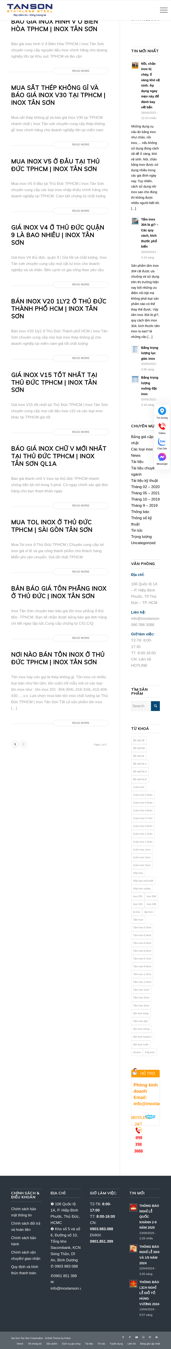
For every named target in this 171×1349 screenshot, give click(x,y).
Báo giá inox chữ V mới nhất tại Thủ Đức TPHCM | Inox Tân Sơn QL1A (58, 456)
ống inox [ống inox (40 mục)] (149, 1052)
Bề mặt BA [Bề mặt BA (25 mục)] (139, 748)
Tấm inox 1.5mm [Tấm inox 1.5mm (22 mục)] (142, 982)
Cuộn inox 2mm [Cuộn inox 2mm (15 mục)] (142, 857)
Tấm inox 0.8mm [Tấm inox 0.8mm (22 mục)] (142, 966)
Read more (81, 71)
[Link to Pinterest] (150, 1337)
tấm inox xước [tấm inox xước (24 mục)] (141, 1044)
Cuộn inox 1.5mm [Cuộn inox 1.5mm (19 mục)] (143, 841)
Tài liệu (137, 462)
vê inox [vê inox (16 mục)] (137, 1052)
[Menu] (161, 10)
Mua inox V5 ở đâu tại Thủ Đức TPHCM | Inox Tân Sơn (55, 165)
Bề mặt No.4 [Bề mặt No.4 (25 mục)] (140, 771)
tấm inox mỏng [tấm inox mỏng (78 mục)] (141, 1029)
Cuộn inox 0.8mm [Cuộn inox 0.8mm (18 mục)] (143, 826)
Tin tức (137, 530)
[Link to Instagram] (143, 1337)
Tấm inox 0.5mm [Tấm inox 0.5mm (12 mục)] (142, 943)
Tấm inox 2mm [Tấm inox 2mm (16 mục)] (141, 997)
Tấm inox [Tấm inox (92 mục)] (138, 919)
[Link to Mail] (156, 1337)
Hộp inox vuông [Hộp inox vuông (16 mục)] (141, 888)
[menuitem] (19, 1344)
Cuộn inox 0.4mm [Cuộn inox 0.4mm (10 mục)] (143, 795)
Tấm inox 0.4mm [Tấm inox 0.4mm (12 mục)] (142, 935)
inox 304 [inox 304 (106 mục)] (151, 896)
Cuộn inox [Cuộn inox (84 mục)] (138, 787)
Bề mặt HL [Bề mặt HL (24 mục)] (139, 756)
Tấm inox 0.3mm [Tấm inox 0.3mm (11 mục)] (142, 927)
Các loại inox (142, 449)
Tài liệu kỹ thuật (144, 481)
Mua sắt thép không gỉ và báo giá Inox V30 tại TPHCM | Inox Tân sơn (58, 95)
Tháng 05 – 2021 (145, 493)
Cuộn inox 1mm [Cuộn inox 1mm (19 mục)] (142, 849)
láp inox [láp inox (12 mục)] (148, 912)
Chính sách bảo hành (23, 1241)
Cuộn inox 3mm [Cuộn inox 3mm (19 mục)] (142, 865)
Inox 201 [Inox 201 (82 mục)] (137, 896)
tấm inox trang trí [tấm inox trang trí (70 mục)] (142, 1036)
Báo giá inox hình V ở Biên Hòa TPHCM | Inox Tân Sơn (54, 25)
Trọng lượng (141, 537)
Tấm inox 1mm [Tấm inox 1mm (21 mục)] (141, 989)
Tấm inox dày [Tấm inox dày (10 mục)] (140, 1021)
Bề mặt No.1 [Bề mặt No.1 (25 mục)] (140, 763)
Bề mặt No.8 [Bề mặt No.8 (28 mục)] (140, 779)
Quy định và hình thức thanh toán (24, 1270)
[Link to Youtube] (136, 1337)
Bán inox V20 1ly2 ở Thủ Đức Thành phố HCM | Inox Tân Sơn (58, 309)
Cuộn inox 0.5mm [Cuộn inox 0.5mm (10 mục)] (143, 802)
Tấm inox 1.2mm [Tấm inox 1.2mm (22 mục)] (142, 974)
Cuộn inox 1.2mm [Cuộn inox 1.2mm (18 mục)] (143, 833)
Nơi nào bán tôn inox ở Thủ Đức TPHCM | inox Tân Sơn (58, 658)
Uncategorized (143, 543)
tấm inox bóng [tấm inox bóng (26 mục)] (141, 1013)
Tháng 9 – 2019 (144, 505)
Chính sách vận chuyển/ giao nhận (25, 1255)
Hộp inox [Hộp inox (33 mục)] (138, 873)
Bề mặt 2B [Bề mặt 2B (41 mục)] (139, 740)
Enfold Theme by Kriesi (58, 1338)
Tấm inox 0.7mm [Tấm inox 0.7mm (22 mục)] (142, 958)
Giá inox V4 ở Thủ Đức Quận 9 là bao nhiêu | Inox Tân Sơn (57, 235)
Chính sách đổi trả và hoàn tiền (25, 1227)
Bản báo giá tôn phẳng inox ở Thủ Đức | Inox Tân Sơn (58, 592)
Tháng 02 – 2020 (145, 487)
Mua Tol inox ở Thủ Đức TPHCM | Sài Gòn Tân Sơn (51, 526)
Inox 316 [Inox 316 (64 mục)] (137, 904)
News (136, 455)
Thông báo (140, 512)
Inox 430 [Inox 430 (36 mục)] (151, 904)
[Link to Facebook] (123, 1337)
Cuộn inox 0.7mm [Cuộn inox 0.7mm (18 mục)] (143, 818)
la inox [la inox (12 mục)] (136, 912)
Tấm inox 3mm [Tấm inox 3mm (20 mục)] (141, 1005)
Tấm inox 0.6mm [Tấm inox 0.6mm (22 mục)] (142, 950)
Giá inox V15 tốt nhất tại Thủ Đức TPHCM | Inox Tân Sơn (54, 382)
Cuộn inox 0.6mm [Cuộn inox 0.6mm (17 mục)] (143, 810)
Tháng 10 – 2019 (145, 499)
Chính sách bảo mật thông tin (23, 1212)
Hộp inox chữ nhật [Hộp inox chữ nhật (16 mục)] (143, 880)
